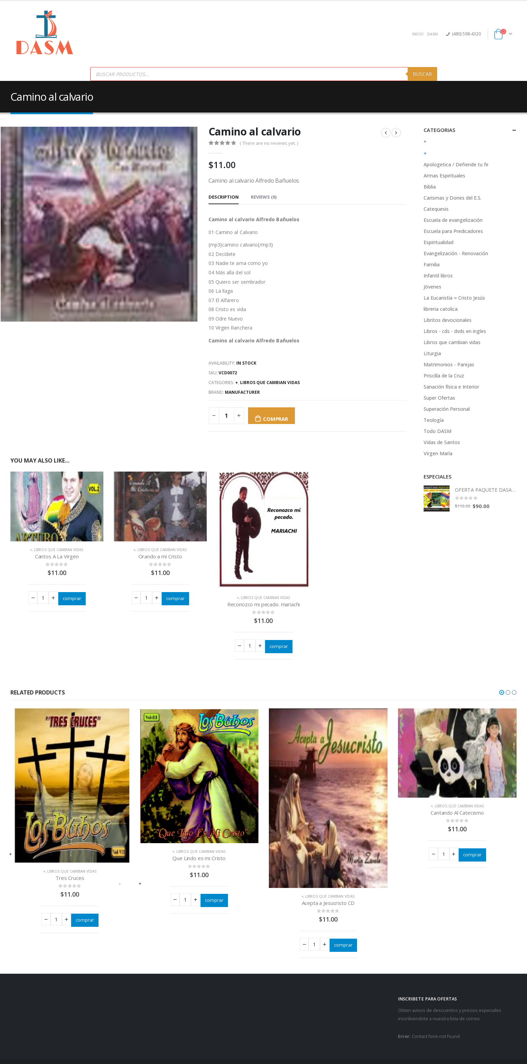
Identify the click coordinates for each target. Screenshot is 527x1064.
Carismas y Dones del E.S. (453, 197)
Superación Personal (447, 409)
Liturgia (432, 353)
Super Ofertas (439, 397)
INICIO (418, 33)
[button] (502, 693)
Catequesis (436, 209)
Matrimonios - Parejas (449, 364)
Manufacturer (242, 392)
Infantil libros (438, 275)
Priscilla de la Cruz (444, 375)
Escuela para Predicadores (453, 231)
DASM (432, 33)
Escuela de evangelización (453, 220)
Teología (434, 420)
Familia (432, 264)
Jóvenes (432, 286)
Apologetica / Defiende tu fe (456, 164)
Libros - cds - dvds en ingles (455, 331)
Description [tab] (224, 197)
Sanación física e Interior (451, 386)
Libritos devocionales (447, 320)
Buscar (422, 73)
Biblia (430, 186)
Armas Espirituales (444, 175)
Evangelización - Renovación (456, 253)
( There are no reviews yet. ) (269, 143)
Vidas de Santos (442, 442)
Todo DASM (437, 431)
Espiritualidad (438, 242)
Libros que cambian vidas (270, 382)
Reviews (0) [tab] (264, 197)
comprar (275, 418)
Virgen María (438, 453)
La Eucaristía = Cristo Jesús (454, 297)
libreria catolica (441, 309)
